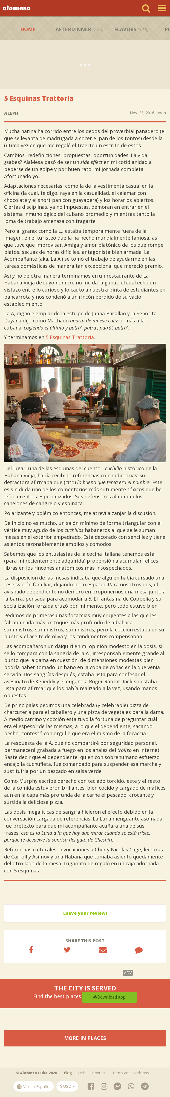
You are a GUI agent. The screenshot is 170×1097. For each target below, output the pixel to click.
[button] (67, 1086)
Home (28, 29)
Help (82, 1072)
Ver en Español (33, 1086)
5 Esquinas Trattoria (70, 337)
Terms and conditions (130, 1072)
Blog (68, 1072)
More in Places (85, 1038)
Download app (109, 997)
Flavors (131, 29)
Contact (99, 1072)
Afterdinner (79, 29)
